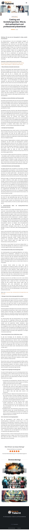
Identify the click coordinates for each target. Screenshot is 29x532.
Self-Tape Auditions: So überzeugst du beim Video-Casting (12, 62)
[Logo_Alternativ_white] (14, 510)
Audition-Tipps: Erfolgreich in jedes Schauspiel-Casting (12, 64)
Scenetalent (16, 524)
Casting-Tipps (14, 16)
